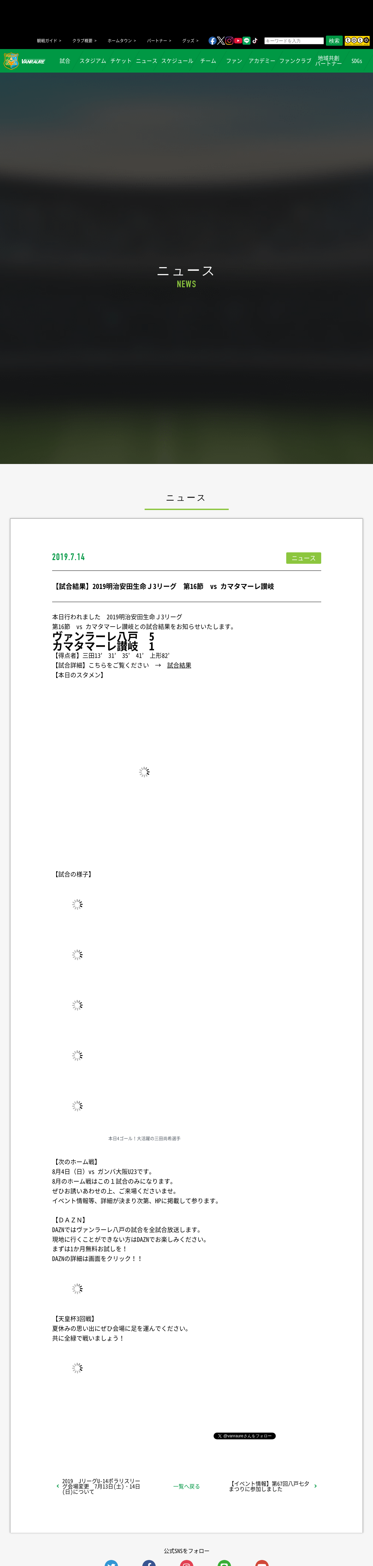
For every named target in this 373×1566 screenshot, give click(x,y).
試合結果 (179, 665)
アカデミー (262, 61)
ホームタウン (120, 41)
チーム (208, 61)
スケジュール (177, 61)
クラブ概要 (82, 41)
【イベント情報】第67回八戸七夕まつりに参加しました (269, 1486)
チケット (121, 61)
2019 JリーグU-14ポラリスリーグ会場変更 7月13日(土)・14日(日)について (101, 1486)
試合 (64, 61)
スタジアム (92, 61)
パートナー (157, 41)
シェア (105, 1435)
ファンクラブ (295, 61)
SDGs (356, 61)
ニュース (146, 61)
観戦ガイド (47, 41)
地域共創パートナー (328, 60)
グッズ (188, 41)
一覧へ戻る (186, 1486)
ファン (234, 61)
